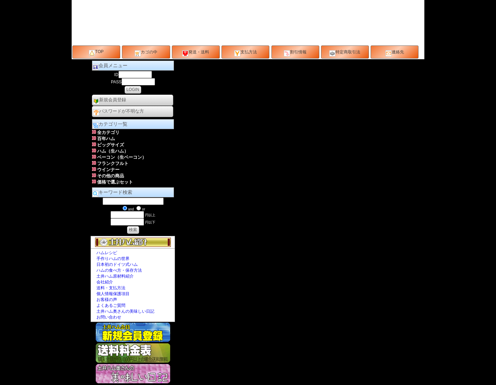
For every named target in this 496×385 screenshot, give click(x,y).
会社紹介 (104, 282)
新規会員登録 (109, 100)
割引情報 (295, 53)
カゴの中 (146, 53)
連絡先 (394, 53)
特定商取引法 (344, 53)
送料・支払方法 (110, 287)
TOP (96, 52)
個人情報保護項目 (113, 293)
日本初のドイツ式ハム (117, 264)
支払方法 (245, 53)
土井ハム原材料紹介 (115, 276)
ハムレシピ (106, 252)
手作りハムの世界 (113, 258)
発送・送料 (195, 53)
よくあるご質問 (110, 305)
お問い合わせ (108, 317)
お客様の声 (106, 299)
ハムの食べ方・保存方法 (119, 270)
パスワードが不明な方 (118, 112)
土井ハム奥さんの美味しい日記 (125, 311)
